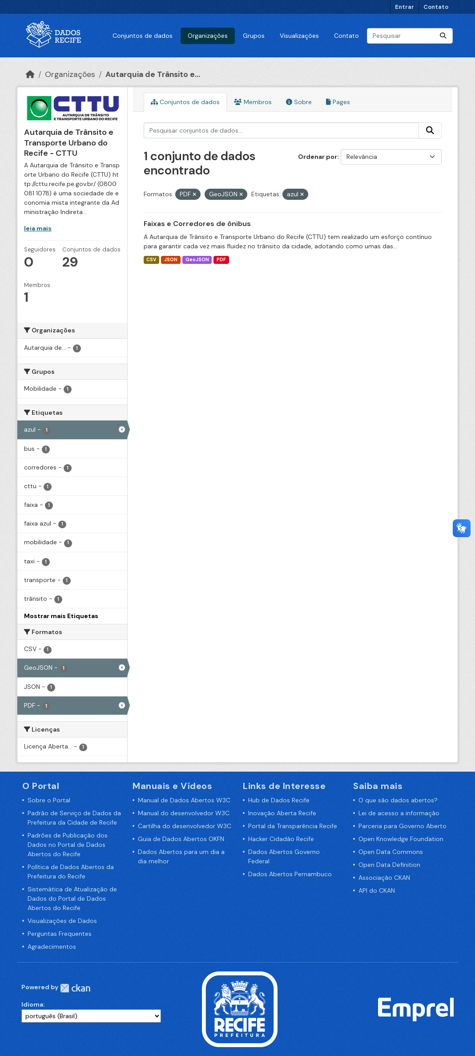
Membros (253, 102)
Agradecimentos (52, 947)
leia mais (38, 228)
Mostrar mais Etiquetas (61, 616)
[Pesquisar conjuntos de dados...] (410, 36)
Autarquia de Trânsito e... (152, 74)
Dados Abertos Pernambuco (290, 874)
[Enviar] (443, 36)
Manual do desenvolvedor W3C (183, 813)
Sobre (299, 102)
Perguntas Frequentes (60, 934)
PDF (221, 260)
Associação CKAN (384, 878)
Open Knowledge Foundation (400, 839)
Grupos (254, 36)
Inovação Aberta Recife (282, 813)
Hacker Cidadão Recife (281, 839)
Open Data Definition (389, 865)
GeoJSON (197, 260)
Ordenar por (317, 157)
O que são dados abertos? (398, 800)
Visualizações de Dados (62, 921)
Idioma (32, 1004)
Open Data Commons (390, 852)
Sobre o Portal (49, 800)
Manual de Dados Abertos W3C (184, 800)
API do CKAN (376, 890)
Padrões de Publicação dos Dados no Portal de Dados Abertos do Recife (68, 844)
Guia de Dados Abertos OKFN (181, 839)
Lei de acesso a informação (398, 813)
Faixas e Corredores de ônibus (197, 223)
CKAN (75, 988)
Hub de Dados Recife (279, 800)
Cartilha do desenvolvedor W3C (184, 826)
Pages (338, 102)
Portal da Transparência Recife (292, 826)
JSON (170, 260)
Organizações (208, 36)
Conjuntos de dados (143, 36)
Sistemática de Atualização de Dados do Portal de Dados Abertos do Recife (72, 898)
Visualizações (299, 36)
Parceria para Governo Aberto (402, 826)
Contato (435, 7)
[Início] (30, 74)
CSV (151, 260)
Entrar (404, 7)
